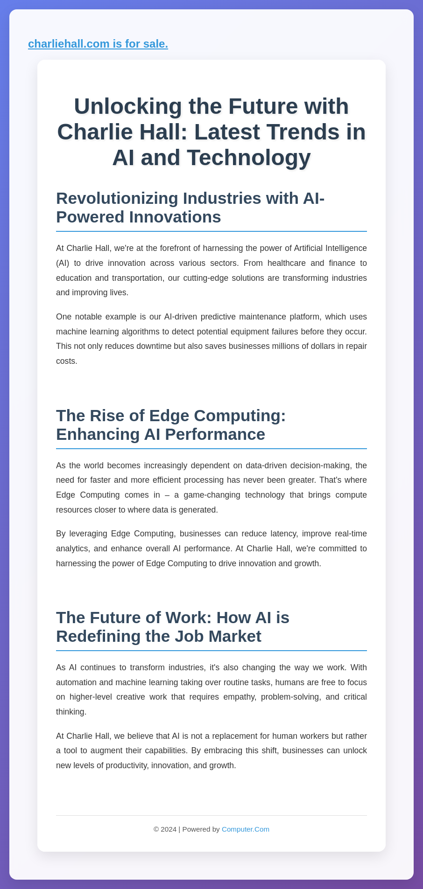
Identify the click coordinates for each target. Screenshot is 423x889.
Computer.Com (245, 829)
